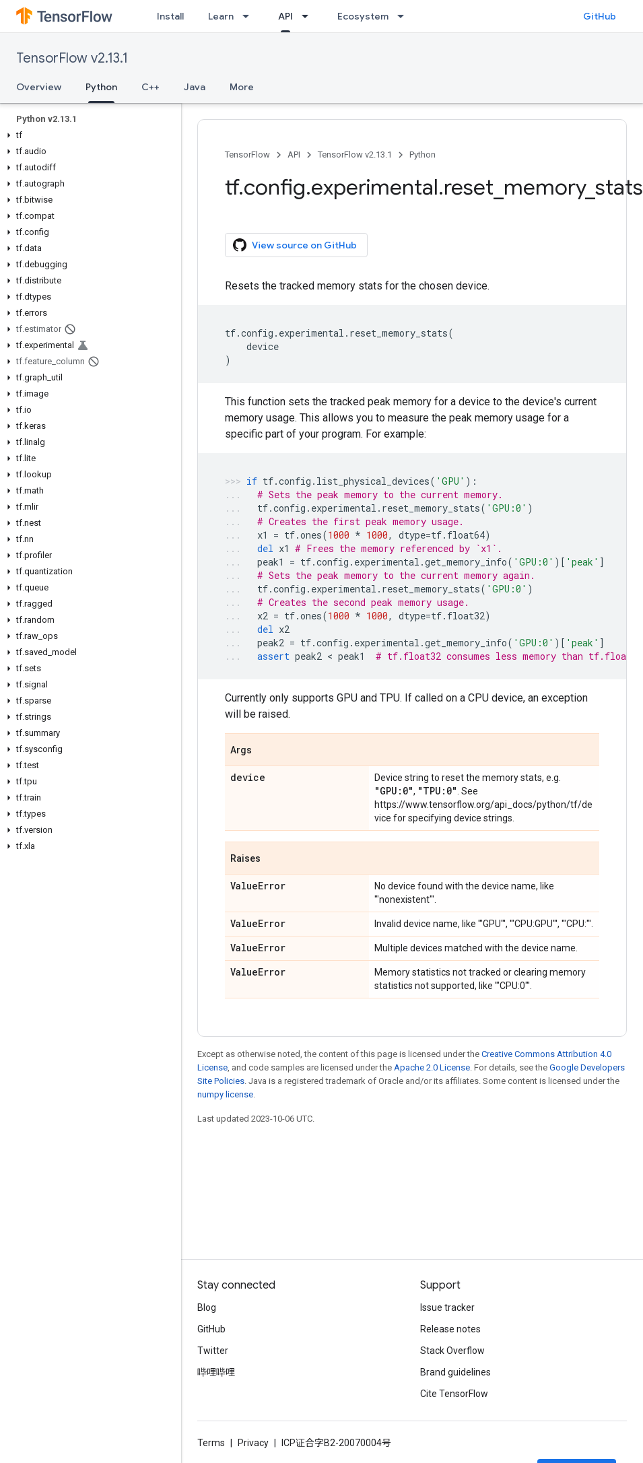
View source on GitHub (295, 245)
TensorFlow (247, 154)
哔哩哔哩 (216, 1372)
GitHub (599, 16)
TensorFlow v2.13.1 (72, 58)
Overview (38, 87)
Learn (221, 16)
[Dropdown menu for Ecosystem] (404, 16)
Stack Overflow (452, 1350)
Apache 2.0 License (432, 1067)
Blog (206, 1307)
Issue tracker (447, 1307)
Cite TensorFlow (454, 1393)
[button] (88, 135)
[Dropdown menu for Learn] (250, 16)
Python (422, 154)
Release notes (450, 1329)
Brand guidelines (455, 1372)
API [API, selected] (285, 16)
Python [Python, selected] (101, 87)
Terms (211, 1442)
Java (194, 87)
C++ (150, 87)
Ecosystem (362, 16)
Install (170, 16)
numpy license (225, 1094)
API (293, 154)
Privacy (253, 1442)
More (242, 87)
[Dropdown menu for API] (309, 16)
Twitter (212, 1350)
